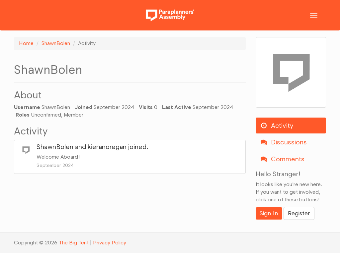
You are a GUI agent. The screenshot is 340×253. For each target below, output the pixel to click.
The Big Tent (74, 242)
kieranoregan (107, 147)
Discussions (284, 142)
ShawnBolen (55, 147)
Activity (277, 125)
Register (299, 213)
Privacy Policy (109, 242)
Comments (282, 159)
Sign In (269, 213)
